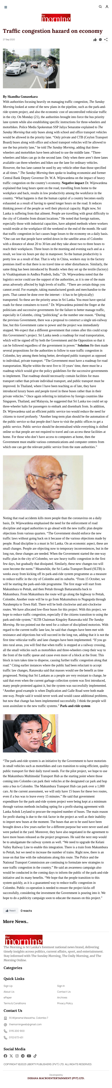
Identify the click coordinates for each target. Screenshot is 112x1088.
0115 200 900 (14, 1031)
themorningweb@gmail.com (23, 1025)
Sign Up (8, 986)
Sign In (61, 986)
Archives (62, 997)
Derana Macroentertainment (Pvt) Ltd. (56, 1078)
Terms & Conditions (15, 1003)
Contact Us (64, 991)
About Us (9, 991)
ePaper (8, 997)
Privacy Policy (65, 1003)
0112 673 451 (13, 1038)
